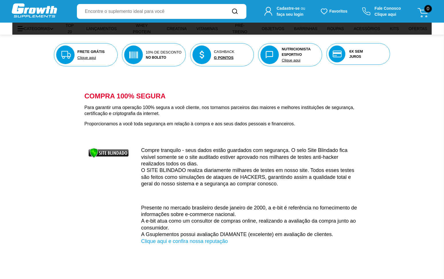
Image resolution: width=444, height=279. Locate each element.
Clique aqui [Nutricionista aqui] (291, 60)
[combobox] (150, 11)
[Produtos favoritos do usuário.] (333, 11)
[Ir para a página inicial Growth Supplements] (34, 11)
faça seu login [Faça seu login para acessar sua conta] (289, 14)
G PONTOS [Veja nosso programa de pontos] (223, 58)
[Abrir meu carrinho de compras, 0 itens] (425, 11)
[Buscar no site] (234, 11)
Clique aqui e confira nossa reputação (184, 241)
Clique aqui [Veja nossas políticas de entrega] (86, 58)
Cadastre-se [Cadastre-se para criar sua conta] (287, 8)
